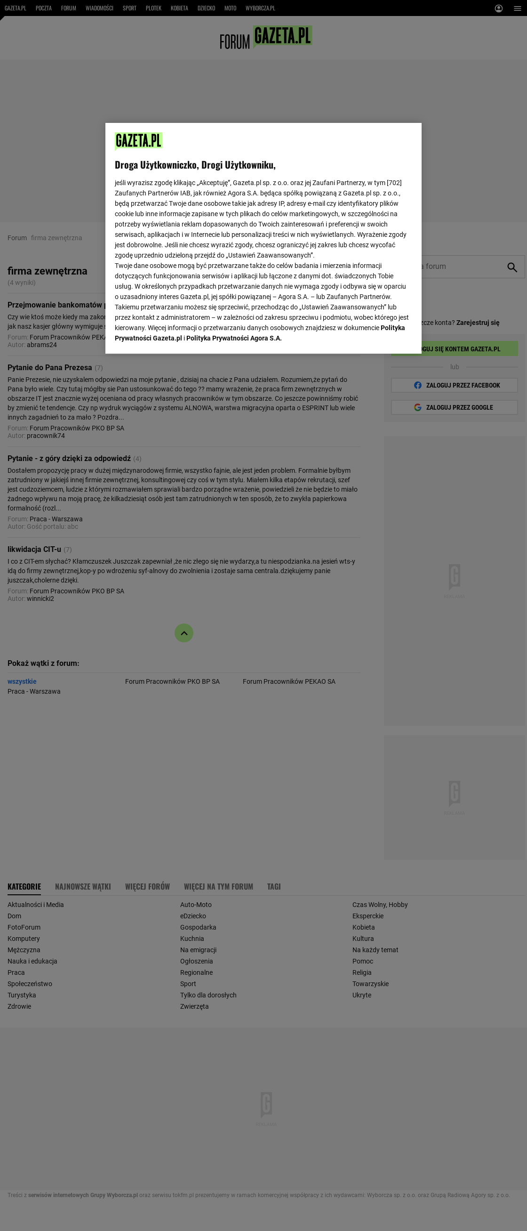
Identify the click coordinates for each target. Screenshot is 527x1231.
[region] (263, 237)
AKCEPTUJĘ (380, 335)
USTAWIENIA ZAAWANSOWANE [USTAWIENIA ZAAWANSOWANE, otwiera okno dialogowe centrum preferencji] (176, 335)
